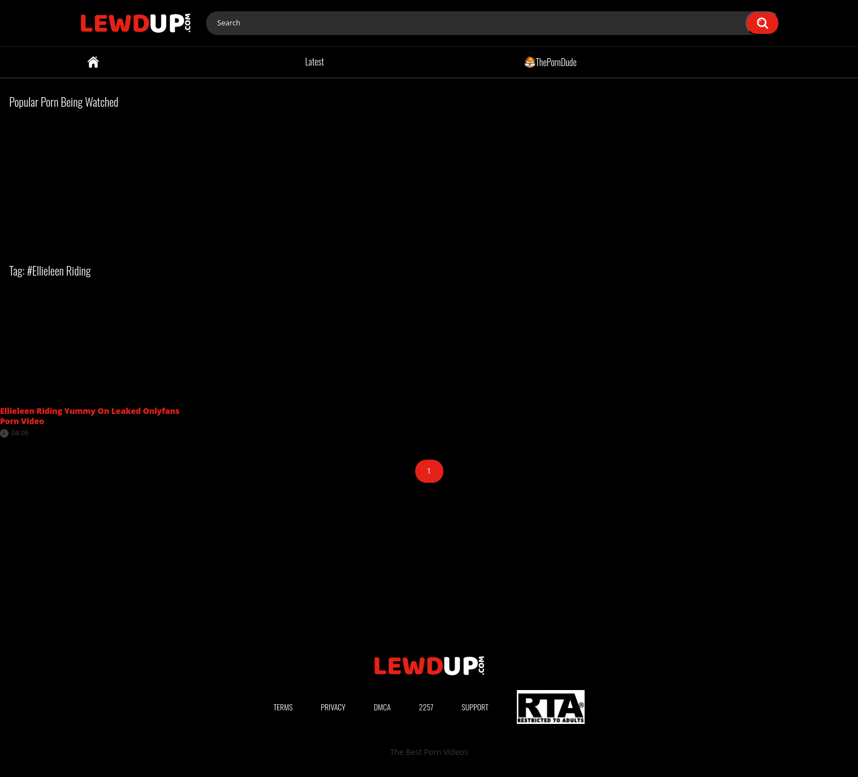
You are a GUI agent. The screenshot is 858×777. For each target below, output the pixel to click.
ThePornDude (550, 61)
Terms (283, 707)
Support (475, 707)
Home (93, 62)
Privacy (333, 707)
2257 (426, 707)
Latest (314, 61)
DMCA (382, 707)
